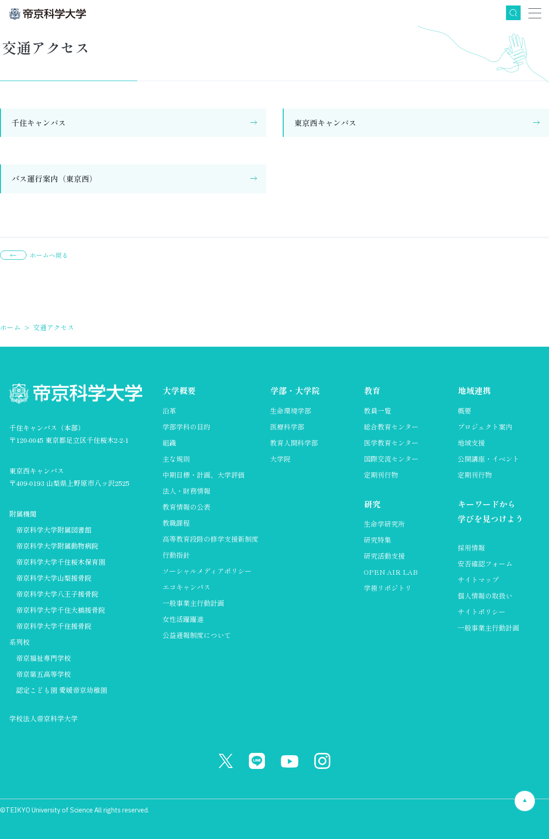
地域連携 (474, 391)
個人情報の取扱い (485, 596)
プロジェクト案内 (485, 426)
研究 (372, 504)
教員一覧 (377, 410)
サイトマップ (478, 580)
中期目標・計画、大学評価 (203, 474)
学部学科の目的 (186, 426)
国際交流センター (391, 458)
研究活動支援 (384, 556)
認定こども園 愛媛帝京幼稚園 (61, 690)
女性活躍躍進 (183, 619)
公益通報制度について (196, 635)
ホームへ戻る (49, 255)
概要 (464, 410)
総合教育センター (391, 426)
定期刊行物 (381, 474)
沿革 (169, 410)
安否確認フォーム (485, 564)
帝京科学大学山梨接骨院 (54, 578)
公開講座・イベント (488, 458)
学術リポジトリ (388, 588)
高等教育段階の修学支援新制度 (210, 539)
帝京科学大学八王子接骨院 (57, 594)
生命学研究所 (384, 523)
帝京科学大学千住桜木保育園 (60, 562)
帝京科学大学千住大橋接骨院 (60, 610)
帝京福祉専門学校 (43, 658)
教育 (372, 391)
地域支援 (471, 442)
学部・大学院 (294, 391)
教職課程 (176, 523)
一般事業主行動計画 (193, 603)
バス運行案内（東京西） (54, 178)
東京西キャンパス (325, 122)
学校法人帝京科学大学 (43, 718)
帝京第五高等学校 (43, 674)
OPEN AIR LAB (391, 572)
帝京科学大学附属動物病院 (57, 545)
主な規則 (176, 458)
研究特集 (377, 540)
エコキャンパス (186, 587)
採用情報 (471, 548)
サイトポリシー (482, 612)
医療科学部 (287, 426)
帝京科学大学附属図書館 (54, 529)
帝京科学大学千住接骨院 (54, 626)
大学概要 (178, 391)
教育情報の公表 (186, 507)
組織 (169, 442)
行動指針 (176, 555)
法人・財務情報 (186, 491)
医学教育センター (391, 442)
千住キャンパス (38, 122)
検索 (513, 12)
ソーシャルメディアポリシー (207, 571)
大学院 (280, 458)
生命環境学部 (290, 410)
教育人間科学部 (294, 442)
